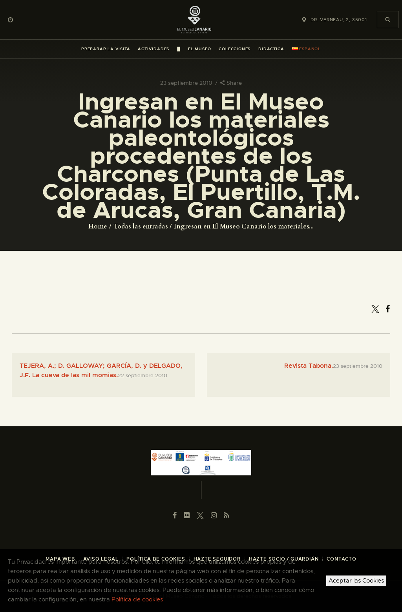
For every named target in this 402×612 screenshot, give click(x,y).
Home (97, 226)
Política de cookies (137, 599)
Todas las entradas (140, 226)
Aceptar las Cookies (356, 580)
